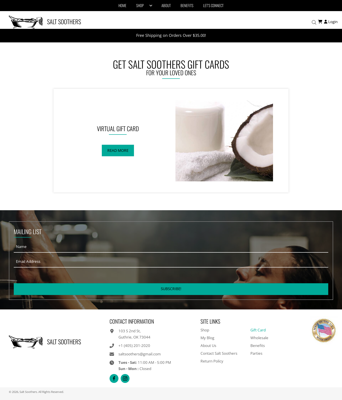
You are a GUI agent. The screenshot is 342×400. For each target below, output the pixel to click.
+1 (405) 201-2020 (134, 345)
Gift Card (258, 330)
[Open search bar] (314, 22)
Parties (256, 353)
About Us (208, 345)
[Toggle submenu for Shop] (151, 5)
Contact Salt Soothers (218, 353)
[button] (118, 150)
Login (330, 21)
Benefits (257, 345)
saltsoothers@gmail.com (139, 353)
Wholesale (259, 337)
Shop (204, 330)
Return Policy (211, 361)
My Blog (207, 337)
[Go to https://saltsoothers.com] (88, 21)
